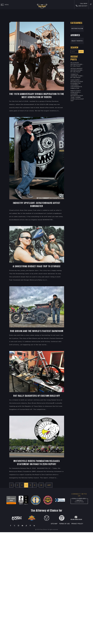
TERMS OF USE (64, 523)
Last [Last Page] (49, 485)
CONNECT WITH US (79, 495)
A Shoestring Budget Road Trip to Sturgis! (37, 266)
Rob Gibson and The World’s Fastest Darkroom (36, 331)
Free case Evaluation (79, 501)
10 (41, 485)
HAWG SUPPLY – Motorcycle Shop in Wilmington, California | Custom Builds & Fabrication (77, 84)
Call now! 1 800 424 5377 (81, 5)
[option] (11, 500)
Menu (7, 5)
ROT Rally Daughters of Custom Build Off (36, 396)
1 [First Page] (11, 485)
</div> (12, 632)
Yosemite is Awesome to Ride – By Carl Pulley (77, 75)
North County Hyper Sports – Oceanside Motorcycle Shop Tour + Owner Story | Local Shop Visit (77, 96)
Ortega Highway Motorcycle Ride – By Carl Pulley (77, 70)
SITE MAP (54, 523)
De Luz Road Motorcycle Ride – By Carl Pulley (77, 64)
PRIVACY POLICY (77, 523)
